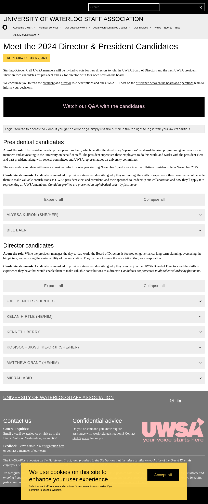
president (49, 83)
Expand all (53, 199)
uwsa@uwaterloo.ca (25, 433)
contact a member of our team (26, 450)
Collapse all (154, 199)
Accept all (163, 475)
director (66, 83)
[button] (24, 27)
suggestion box (54, 446)
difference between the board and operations (165, 83)
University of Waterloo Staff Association (58, 397)
